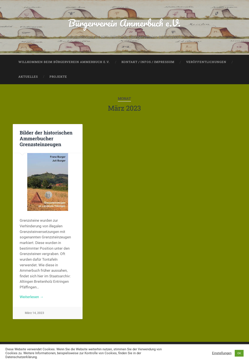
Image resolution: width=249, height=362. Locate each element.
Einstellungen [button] (221, 353)
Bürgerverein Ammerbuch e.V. (124, 23)
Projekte (58, 77)
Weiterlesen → (31, 297)
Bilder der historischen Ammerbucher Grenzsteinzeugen (46, 138)
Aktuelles (28, 77)
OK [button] (239, 353)
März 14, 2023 (34, 313)
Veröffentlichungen (206, 62)
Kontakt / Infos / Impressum (147, 62)
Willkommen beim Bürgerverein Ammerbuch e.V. (64, 62)
